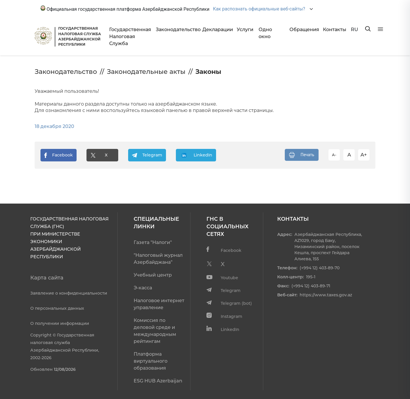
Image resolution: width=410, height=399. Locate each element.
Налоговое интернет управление (159, 304)
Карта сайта (46, 278)
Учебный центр (153, 275)
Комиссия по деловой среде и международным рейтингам (155, 331)
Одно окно (265, 33)
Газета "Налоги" (153, 242)
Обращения (304, 29)
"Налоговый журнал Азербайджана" (158, 258)
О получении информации (59, 323)
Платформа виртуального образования (150, 361)
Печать (301, 155)
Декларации (217, 29)
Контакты (334, 29)
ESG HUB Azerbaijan (158, 381)
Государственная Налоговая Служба (130, 36)
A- (334, 154)
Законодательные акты (146, 72)
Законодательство (177, 29)
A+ (363, 155)
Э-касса (143, 288)
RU (354, 29)
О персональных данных (57, 308)
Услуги (245, 29)
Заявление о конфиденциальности (68, 293)
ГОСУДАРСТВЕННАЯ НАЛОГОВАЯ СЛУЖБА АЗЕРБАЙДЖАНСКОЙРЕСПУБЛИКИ (79, 36)
